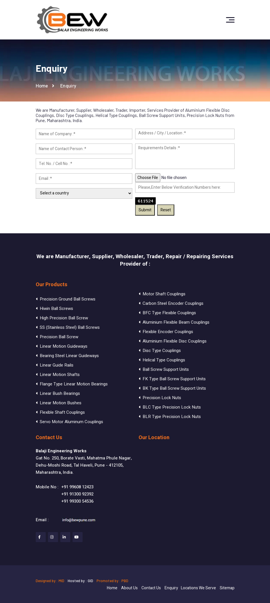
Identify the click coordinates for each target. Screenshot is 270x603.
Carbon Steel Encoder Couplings (171, 303)
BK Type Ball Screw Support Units (172, 388)
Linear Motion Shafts (58, 374)
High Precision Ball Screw (62, 318)
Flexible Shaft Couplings (60, 412)
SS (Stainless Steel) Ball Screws (68, 327)
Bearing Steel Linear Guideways (67, 356)
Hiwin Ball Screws (54, 308)
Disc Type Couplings (160, 350)
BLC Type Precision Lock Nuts (170, 407)
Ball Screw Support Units (164, 369)
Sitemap (227, 588)
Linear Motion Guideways (61, 346)
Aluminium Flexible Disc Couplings (173, 341)
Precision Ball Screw (57, 337)
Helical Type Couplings (162, 360)
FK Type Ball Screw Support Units (172, 379)
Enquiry (171, 588)
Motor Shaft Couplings (162, 294)
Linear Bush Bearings (58, 393)
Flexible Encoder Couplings (166, 332)
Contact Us (151, 588)
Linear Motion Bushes (58, 403)
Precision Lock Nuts (160, 398)
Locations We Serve (198, 588)
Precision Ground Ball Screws (65, 299)
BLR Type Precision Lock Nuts (170, 416)
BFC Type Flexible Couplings (167, 313)
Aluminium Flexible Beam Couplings (174, 322)
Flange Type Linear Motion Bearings (72, 384)
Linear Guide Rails (54, 365)
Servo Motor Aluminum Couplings (69, 422)
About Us (129, 588)
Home (42, 86)
